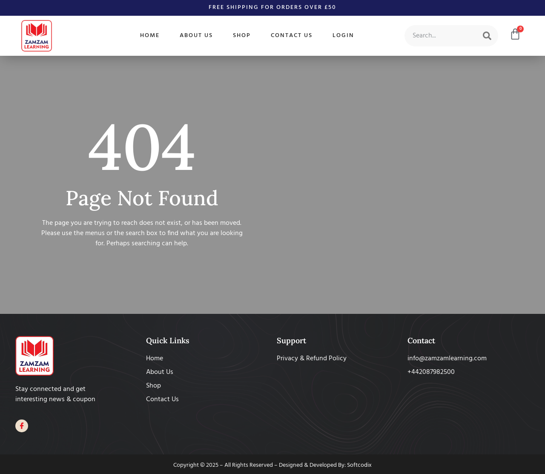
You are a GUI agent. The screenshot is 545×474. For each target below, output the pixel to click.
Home (150, 35)
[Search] (487, 36)
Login (343, 35)
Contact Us (292, 35)
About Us (196, 35)
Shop (242, 35)
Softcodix (359, 465)
